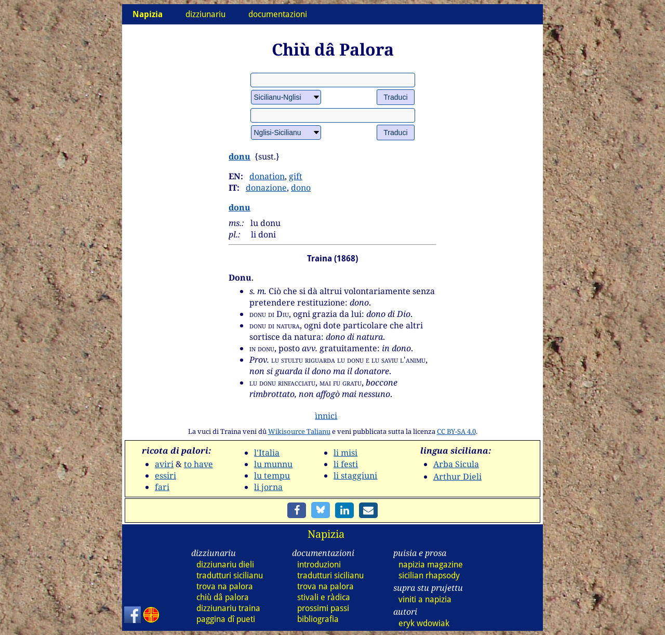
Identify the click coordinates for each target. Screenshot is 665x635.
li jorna (268, 487)
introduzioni (319, 565)
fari (162, 487)
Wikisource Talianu (299, 431)
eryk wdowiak (423, 623)
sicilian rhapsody (429, 575)
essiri (165, 475)
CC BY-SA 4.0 (456, 431)
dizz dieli (225, 565)
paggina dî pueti (225, 619)
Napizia (326, 534)
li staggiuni (355, 475)
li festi (346, 464)
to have (198, 464)
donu (239, 156)
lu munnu (273, 464)
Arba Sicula (456, 464)
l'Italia (267, 452)
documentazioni (277, 14)
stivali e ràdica (323, 597)
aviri (164, 464)
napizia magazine (430, 565)
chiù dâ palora (222, 597)
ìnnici (326, 415)
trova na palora (224, 586)
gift (295, 176)
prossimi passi (323, 608)
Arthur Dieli (457, 476)
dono (301, 187)
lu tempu (272, 475)
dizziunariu (205, 14)
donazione (266, 187)
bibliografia (318, 619)
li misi (345, 452)
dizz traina (228, 608)
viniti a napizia (424, 599)
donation (267, 176)
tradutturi (229, 575)
